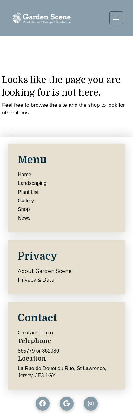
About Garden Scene (45, 271)
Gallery (26, 200)
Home (24, 174)
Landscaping (32, 183)
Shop (24, 209)
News (24, 218)
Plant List (28, 192)
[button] (116, 17)
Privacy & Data (36, 280)
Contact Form (35, 333)
